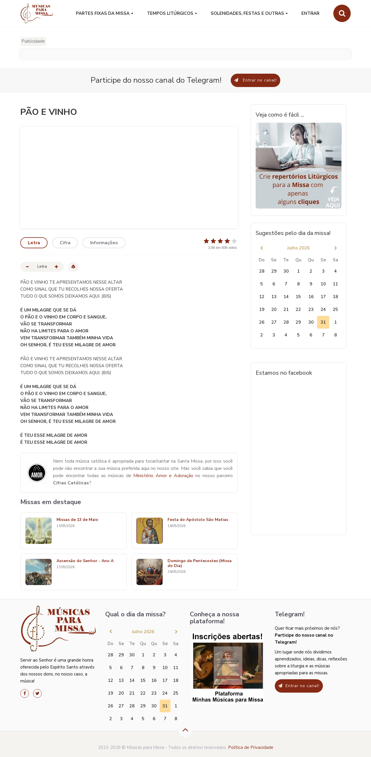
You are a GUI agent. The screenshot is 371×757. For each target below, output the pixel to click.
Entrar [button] (310, 13)
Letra (34, 243)
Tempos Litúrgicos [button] (170, 13)
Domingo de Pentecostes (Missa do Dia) (200, 563)
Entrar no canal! (255, 80)
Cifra (65, 243)
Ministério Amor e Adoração (163, 475)
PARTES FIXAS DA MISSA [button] (103, 13)
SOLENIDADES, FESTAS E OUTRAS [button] (247, 13)
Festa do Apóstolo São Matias (198, 519)
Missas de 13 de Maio (77, 519)
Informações (104, 243)
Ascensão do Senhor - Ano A (85, 561)
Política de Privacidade (250, 747)
